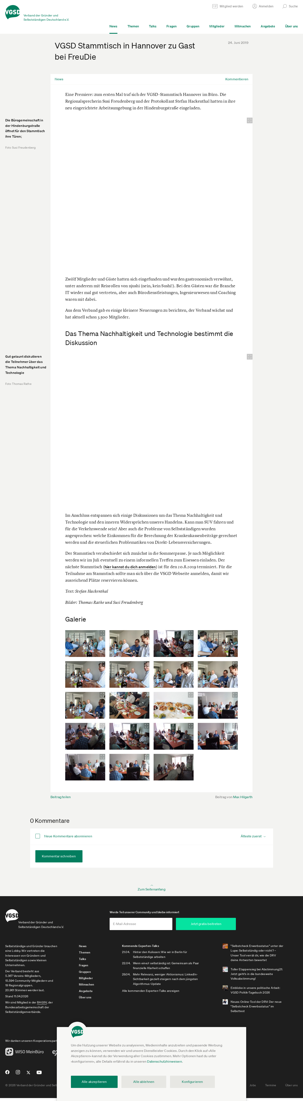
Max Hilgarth (242, 797)
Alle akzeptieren (94, 1082)
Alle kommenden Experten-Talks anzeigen (158, 994)
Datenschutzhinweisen (164, 1061)
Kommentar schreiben (59, 856)
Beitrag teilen (60, 797)
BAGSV (42, 1005)
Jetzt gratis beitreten (230, 927)
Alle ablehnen (143, 1082)
